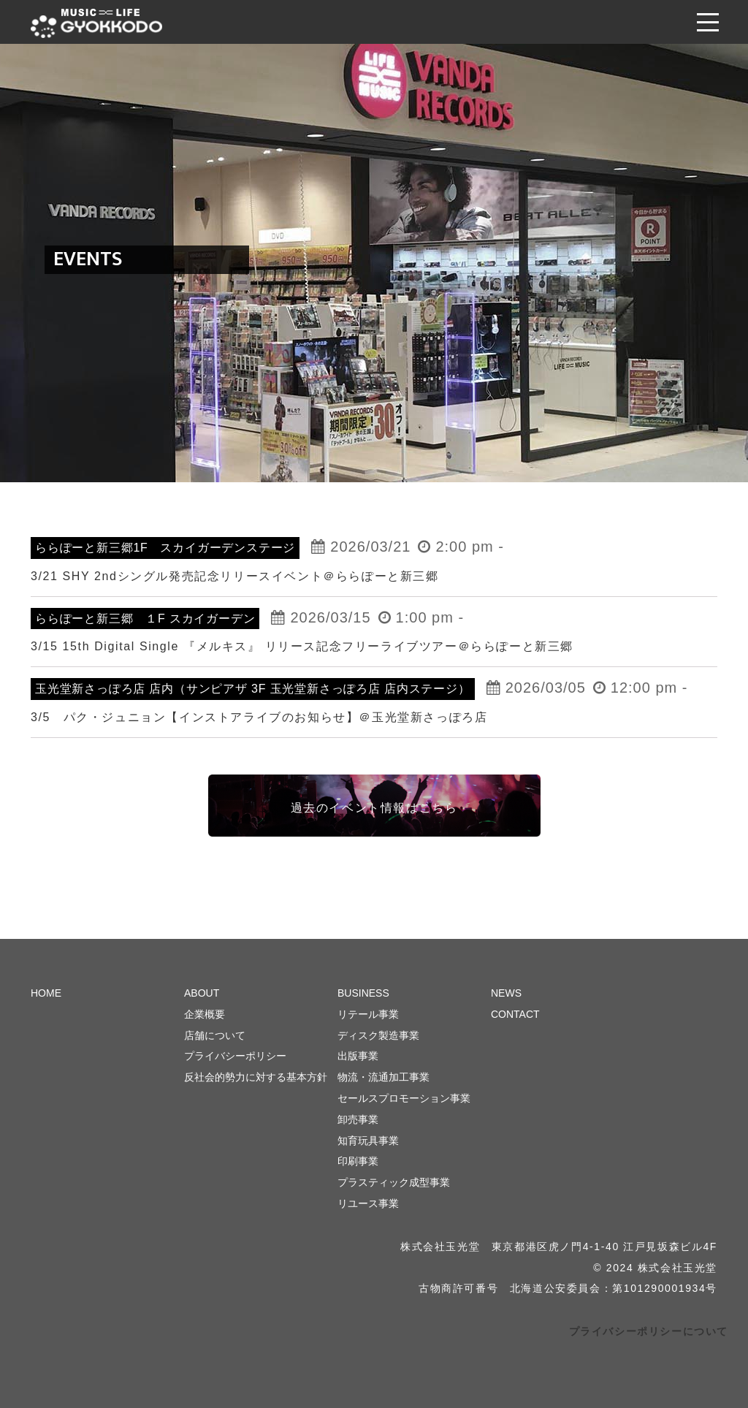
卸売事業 (357, 1119)
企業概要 (204, 1014)
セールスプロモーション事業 (403, 1098)
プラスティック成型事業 (393, 1182)
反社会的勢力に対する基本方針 (255, 1077)
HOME (46, 993)
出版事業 (357, 1056)
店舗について (214, 1035)
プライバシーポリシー (235, 1056)
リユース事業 (368, 1203)
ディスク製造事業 (378, 1035)
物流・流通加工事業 (383, 1077)
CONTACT (515, 1014)
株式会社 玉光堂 (96, 23)
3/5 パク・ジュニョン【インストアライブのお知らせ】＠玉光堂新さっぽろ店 (259, 717)
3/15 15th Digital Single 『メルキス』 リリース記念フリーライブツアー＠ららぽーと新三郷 (302, 646)
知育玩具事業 (368, 1140)
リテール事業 (368, 1014)
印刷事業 (357, 1161)
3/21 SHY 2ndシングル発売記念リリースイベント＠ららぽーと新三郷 (235, 576)
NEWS (506, 993)
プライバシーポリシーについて (648, 1331)
